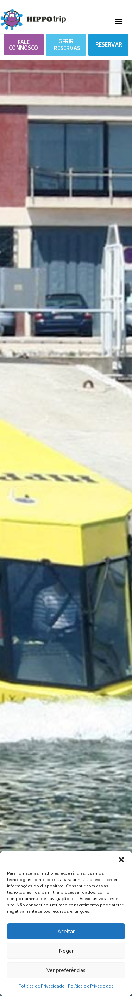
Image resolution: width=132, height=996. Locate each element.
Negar (66, 950)
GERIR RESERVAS (67, 44)
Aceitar (66, 931)
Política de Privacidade (41, 986)
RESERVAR (108, 44)
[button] (121, 859)
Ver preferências (66, 970)
